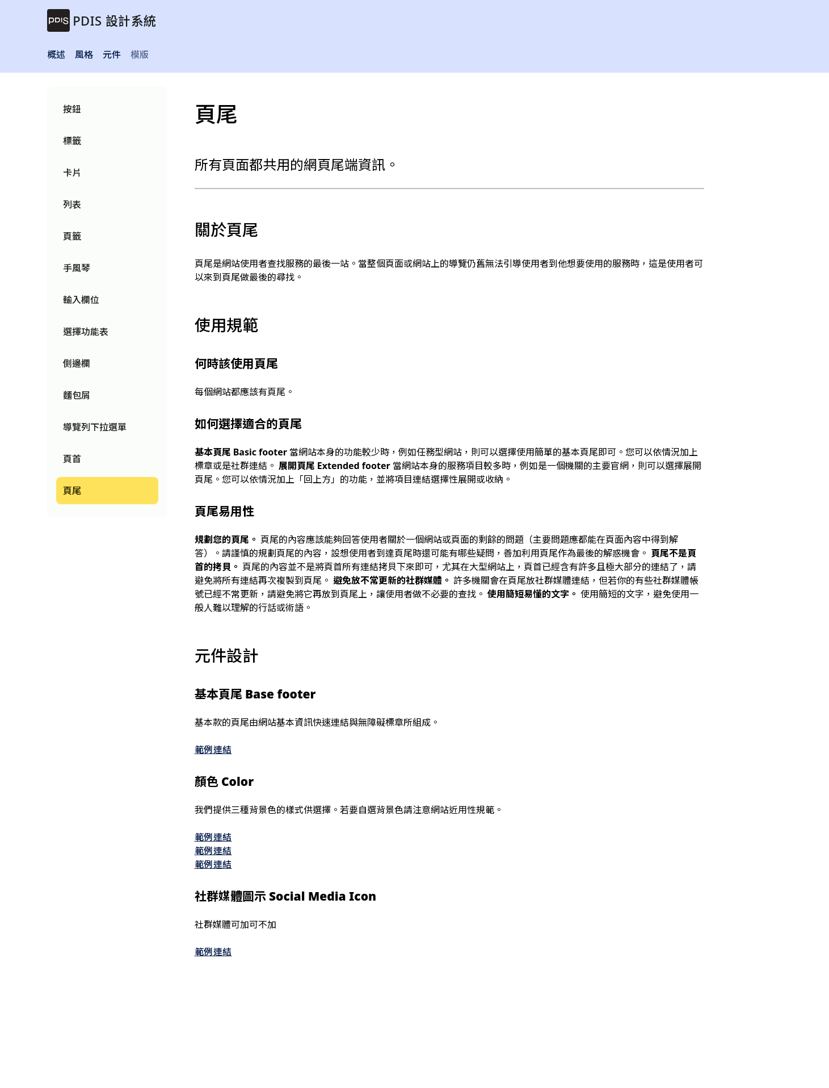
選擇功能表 (86, 331)
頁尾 (72, 490)
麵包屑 (76, 395)
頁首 (72, 459)
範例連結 (213, 749)
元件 (112, 54)
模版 (140, 54)
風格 (84, 54)
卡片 (72, 172)
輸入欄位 (81, 300)
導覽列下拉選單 (95, 427)
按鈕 (72, 109)
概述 (56, 54)
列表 (72, 204)
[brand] (102, 20)
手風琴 (76, 268)
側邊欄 (76, 363)
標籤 (72, 141)
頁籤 (72, 236)
